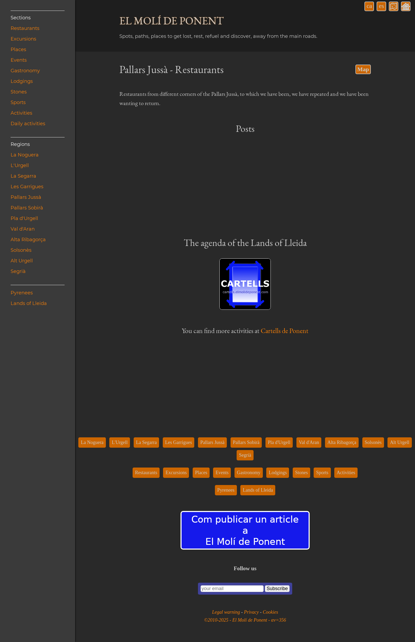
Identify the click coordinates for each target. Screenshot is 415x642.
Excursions (23, 39)
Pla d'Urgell (24, 218)
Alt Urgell (22, 261)
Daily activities (28, 124)
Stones (19, 92)
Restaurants (25, 28)
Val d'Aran (23, 229)
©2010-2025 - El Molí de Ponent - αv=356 (245, 620)
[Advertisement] (245, 185)
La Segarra (23, 176)
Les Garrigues (27, 187)
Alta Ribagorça (28, 240)
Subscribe (277, 588)
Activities (21, 113)
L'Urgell (20, 165)
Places (18, 49)
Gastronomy (25, 71)
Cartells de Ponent (284, 330)
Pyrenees (22, 293)
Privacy (252, 612)
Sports (18, 102)
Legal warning (226, 612)
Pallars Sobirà (27, 208)
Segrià (18, 271)
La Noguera (25, 155)
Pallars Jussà (26, 197)
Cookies (270, 612)
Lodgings (22, 81)
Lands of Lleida (29, 303)
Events (19, 60)
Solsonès (21, 250)
